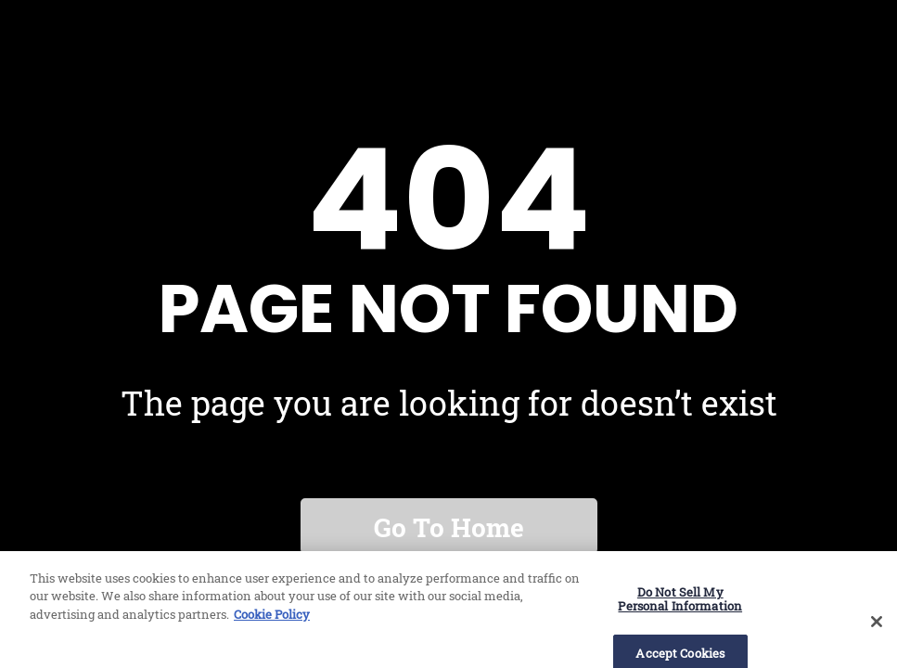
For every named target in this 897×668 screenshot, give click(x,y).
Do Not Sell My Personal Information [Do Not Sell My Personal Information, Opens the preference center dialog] (680, 606)
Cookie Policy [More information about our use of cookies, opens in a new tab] (272, 620)
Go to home (449, 527)
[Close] (876, 628)
